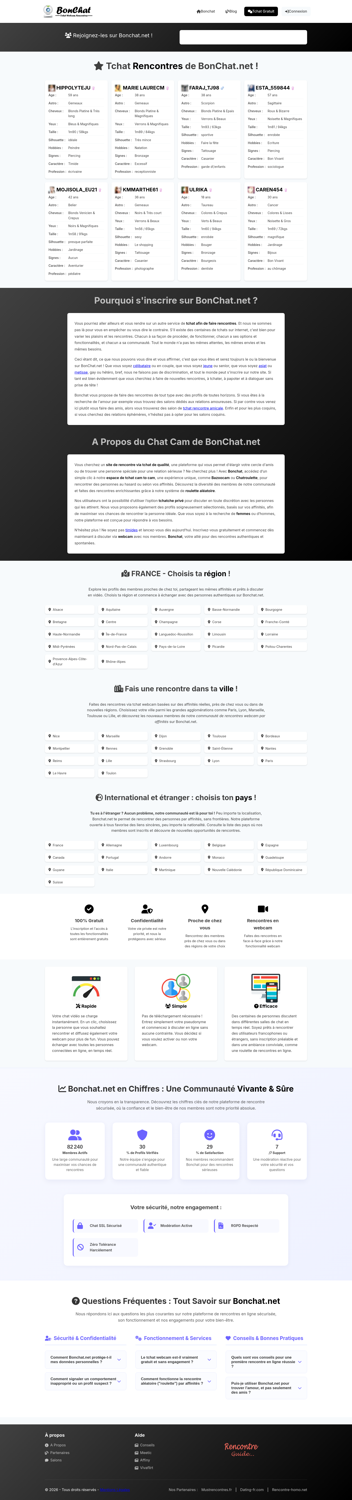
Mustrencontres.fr (216, 1489)
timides (131, 530)
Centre (109, 622)
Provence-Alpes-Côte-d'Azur (67, 661)
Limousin (217, 634)
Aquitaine (111, 609)
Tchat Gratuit (261, 11)
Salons (53, 1460)
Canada (56, 857)
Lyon (213, 761)
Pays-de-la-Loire (170, 646)
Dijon (161, 736)
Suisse (55, 882)
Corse (214, 622)
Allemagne (112, 845)
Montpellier (59, 748)
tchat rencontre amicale (203, 408)
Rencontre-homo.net (289, 1489)
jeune (207, 366)
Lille (107, 761)
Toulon (109, 773)
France (55, 845)
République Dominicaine (281, 870)
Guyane (56, 870)
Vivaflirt (144, 1467)
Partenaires (57, 1452)
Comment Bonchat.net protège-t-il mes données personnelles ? (86, 1359)
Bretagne (57, 622)
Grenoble (164, 748)
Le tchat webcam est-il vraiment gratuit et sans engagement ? (176, 1359)
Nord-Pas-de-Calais (119, 646)
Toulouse (217, 736)
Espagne (270, 845)
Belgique (216, 845)
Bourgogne (271, 609)
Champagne (166, 622)
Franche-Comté (275, 622)
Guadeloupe (272, 857)
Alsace (55, 609)
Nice (54, 736)
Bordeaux (270, 736)
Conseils (145, 1445)
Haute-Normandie (64, 634)
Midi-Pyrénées (61, 646)
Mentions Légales (115, 1489)
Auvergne (164, 609)
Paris (267, 761)
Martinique (165, 870)
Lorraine (269, 634)
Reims (55, 761)
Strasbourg (165, 761)
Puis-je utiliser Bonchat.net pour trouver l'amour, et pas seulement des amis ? (266, 1388)
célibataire (142, 366)
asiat (263, 366)
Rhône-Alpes (114, 662)
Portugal (110, 857)
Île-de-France (114, 634)
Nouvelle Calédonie (225, 870)
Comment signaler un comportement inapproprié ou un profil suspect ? (86, 1381)
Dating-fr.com (252, 1489)
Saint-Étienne (220, 748)
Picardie (216, 646)
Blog (231, 11)
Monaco (216, 857)
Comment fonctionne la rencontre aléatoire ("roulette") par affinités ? (176, 1381)
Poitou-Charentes (276, 646)
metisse (81, 372)
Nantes (268, 748)
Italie (107, 870)
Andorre (163, 857)
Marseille (111, 736)
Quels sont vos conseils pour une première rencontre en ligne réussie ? (266, 1362)
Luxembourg (166, 845)
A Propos (55, 1445)
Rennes (109, 748)
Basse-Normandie (224, 609)
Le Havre (57, 773)
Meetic (143, 1452)
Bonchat (206, 11)
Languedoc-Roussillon (174, 634)
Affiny (142, 1460)
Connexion (296, 11)
